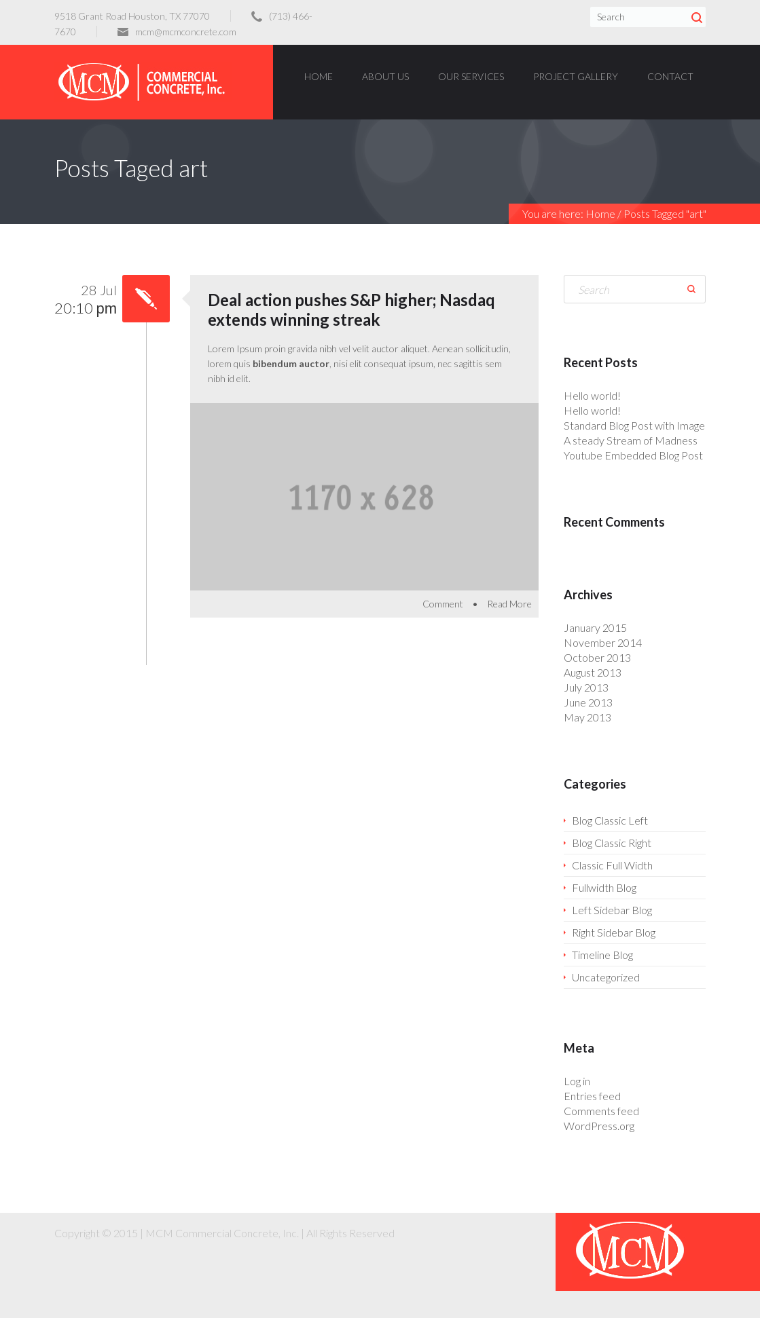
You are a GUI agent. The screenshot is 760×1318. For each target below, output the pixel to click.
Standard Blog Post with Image (634, 425)
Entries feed (592, 1095)
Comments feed (601, 1110)
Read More (509, 603)
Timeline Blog (602, 954)
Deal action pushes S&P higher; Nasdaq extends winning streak (351, 309)
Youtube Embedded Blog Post (633, 455)
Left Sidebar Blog (612, 909)
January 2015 (595, 627)
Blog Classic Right (611, 842)
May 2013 (587, 717)
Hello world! (592, 395)
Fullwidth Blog (604, 887)
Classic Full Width (612, 865)
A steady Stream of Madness (631, 440)
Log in (577, 1080)
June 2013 (588, 702)
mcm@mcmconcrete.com (185, 31)
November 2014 (603, 642)
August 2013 (592, 672)
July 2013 (586, 687)
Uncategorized (606, 977)
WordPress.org (599, 1125)
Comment (442, 603)
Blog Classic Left (610, 820)
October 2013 (597, 657)
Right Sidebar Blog (613, 932)
